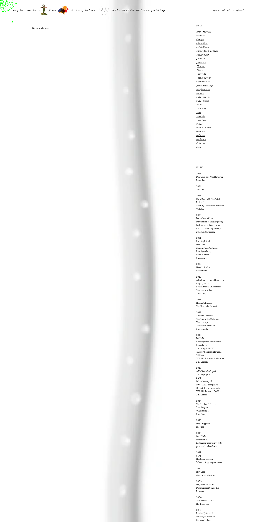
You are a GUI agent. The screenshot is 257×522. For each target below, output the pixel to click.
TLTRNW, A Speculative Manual (210, 359)
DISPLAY (200, 338)
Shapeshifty (201, 258)
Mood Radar (201, 436)
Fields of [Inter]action (205, 513)
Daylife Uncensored (205, 485)
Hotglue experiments (205, 459)
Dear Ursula (201, 245)
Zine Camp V (202, 294)
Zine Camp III (202, 362)
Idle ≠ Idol (200, 427)
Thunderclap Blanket (205, 326)
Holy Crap (200, 472)
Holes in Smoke (203, 268)
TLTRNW (200, 355)
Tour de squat (202, 407)
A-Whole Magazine (205, 501)
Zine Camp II (201, 395)
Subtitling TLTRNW (205, 349)
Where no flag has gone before (209, 462)
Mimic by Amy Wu (204, 381)
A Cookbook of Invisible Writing (210, 280)
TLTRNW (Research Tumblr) (208, 391)
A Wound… (201, 190)
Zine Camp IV (202, 329)
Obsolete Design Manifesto (208, 388)
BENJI (198, 378)
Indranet (200, 491)
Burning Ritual (203, 241)
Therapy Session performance (209, 352)
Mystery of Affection (205, 517)
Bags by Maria (202, 284)
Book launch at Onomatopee (208, 287)
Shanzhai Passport (204, 316)
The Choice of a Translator (207, 306)
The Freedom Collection (206, 404)
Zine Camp (201, 414)
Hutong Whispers (204, 303)
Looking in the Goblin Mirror (209, 225)
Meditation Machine (205, 475)
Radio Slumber (202, 255)
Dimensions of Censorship (207, 488)
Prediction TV (202, 440)
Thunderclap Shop (204, 290)
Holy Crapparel (203, 424)
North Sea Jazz (202, 504)
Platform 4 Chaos (203, 520)
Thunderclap (202, 322)
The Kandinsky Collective (207, 319)
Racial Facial (201, 271)
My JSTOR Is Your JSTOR (207, 385)
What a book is (202, 411)
